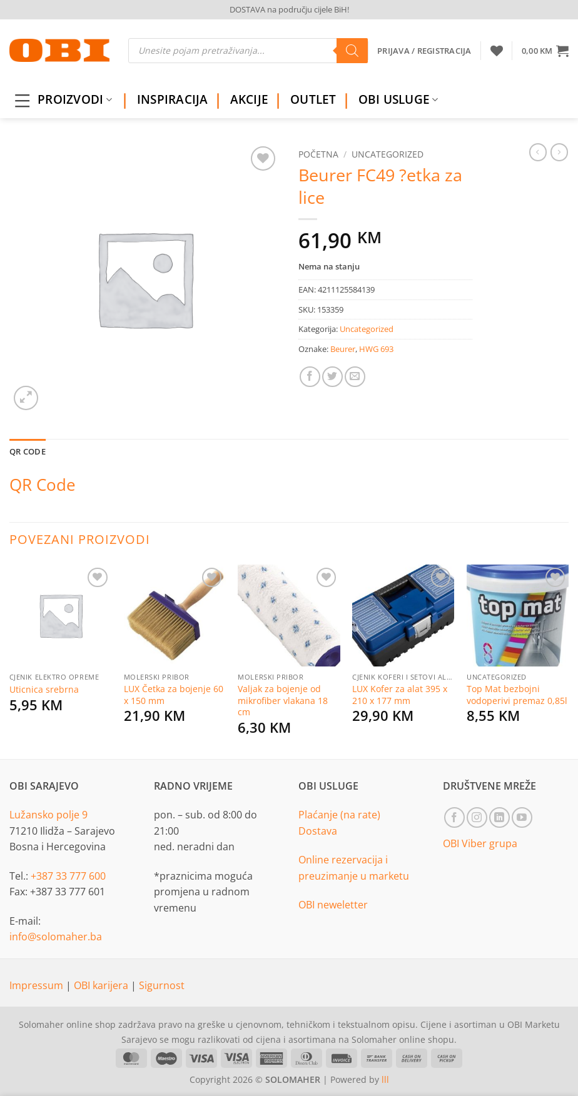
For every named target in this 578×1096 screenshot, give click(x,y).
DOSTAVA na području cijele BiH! (289, 9)
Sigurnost (162, 985)
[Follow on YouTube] (522, 817)
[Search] (352, 50)
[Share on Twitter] (332, 376)
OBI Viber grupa (480, 843)
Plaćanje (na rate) (339, 815)
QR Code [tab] (27, 451)
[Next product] (538, 152)
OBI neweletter (333, 905)
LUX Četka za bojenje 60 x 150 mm (173, 694)
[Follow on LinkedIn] (499, 817)
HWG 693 (376, 348)
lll (385, 1079)
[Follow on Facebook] (454, 817)
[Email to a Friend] (355, 376)
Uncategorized (387, 154)
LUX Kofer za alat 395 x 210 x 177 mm (399, 694)
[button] (545, 50)
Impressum (37, 985)
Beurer (342, 348)
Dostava (317, 831)
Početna (318, 154)
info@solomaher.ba (55, 936)
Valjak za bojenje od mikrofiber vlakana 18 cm (283, 700)
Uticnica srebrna (44, 689)
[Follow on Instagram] (477, 817)
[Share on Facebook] (310, 376)
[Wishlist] (496, 50)
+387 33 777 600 (68, 876)
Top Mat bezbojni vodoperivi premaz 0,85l (517, 694)
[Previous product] (559, 152)
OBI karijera (102, 985)
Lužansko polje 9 (48, 815)
